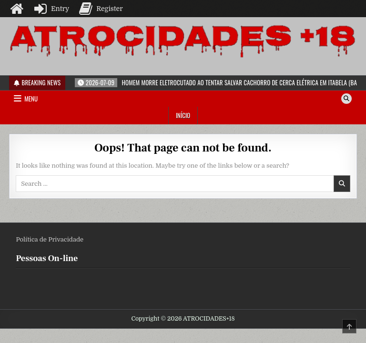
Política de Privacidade (49, 239)
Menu (31, 98)
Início (183, 115)
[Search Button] (346, 98)
